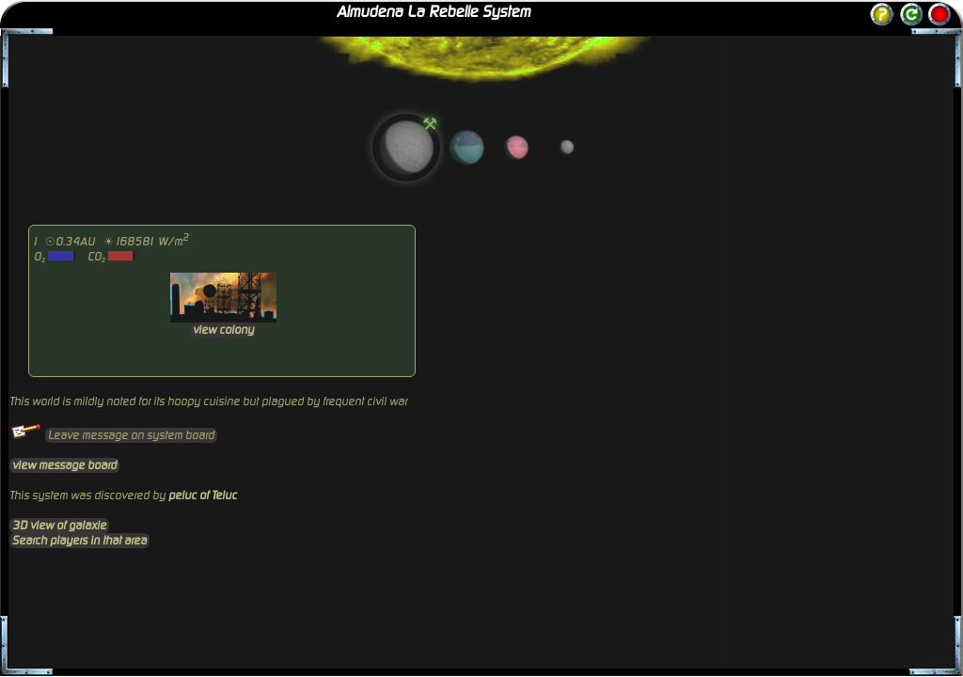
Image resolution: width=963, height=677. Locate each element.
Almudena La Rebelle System (433, 12)
